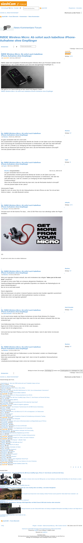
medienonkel (5, 391)
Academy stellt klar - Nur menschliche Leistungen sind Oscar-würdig (17, 430)
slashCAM (43, 8)
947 (70, 133)
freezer (3, 408)
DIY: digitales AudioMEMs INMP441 (9, 399)
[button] (82, 467)
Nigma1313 (5, 460)
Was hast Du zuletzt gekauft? (8, 451)
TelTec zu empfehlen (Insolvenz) (8, 449)
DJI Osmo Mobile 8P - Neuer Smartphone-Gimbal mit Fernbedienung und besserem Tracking (23, 416)
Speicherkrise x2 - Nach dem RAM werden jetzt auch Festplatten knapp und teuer (20, 383)
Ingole (66, 159)
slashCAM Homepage (33, 528)
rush (3, 398)
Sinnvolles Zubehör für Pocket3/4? (9, 454)
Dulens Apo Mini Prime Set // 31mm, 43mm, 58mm (13, 388)
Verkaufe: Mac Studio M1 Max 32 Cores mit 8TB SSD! (14, 425)
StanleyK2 (4, 453)
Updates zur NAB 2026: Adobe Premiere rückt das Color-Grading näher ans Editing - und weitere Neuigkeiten (28, 487)
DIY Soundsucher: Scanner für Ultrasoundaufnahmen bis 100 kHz (16, 395)
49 (70, 162)
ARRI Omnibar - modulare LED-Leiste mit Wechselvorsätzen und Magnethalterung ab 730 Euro (23, 421)
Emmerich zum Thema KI (7, 385)
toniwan (4, 457)
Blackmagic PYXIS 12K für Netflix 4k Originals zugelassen (15, 404)
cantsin (3, 410)
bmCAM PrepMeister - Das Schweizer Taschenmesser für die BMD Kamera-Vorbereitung (22, 406)
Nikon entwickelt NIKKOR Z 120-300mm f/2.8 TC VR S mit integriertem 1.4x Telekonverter (22, 411)
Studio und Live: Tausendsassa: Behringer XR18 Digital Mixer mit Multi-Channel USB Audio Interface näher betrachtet (30, 502)
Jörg (3, 448)
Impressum (24, 528)
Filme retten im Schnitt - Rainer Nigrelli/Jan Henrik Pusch (14, 458)
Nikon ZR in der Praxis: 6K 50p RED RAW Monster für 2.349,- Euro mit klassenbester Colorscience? (25, 390)
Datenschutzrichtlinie (56, 528)
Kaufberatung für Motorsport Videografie (10, 418)
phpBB (36, 530)
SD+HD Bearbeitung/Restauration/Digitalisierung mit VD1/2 (15, 432)
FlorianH (4, 419)
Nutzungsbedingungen (44, 528)
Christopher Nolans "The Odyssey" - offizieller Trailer (13, 440)
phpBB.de (45, 532)
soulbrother (4, 422)
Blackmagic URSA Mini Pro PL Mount (10, 444)
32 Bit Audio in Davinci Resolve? (8, 456)
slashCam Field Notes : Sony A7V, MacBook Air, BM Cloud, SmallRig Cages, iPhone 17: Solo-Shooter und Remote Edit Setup (32, 472)
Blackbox (67, 130)
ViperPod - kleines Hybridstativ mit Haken (11, 447)
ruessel (3, 396)
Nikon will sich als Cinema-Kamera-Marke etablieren (13, 392)
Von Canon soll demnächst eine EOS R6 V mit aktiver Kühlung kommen (18, 435)
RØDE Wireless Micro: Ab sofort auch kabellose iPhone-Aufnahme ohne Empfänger (22, 55)
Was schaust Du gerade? (7, 414)
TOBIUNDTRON (6, 431)
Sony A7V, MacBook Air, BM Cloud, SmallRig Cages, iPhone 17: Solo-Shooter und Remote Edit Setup (25, 397)
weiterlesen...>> (4, 486)
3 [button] (75, 467)
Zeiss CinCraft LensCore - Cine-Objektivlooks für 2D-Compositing (16, 428)
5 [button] (80, 467)
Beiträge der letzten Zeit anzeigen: (40, 370)
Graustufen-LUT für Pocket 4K (8, 409)
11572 (71, 205)
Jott (3, 384)
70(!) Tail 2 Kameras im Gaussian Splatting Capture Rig (14, 463)
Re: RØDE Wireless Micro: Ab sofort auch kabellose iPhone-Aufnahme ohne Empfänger (21, 134)
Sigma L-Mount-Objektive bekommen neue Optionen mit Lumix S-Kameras (19, 461)
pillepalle (67, 202)
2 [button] (73, 467)
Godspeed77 (5, 424)
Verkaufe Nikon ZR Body (7, 423)
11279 (71, 56)
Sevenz (4, 389)
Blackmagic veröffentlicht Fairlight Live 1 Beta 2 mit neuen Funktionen (17, 437)
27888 (71, 309)
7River (3, 441)
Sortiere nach (62, 370)
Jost (3, 445)
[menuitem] (11, 8)
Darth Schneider (69, 307)
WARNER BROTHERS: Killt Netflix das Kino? (12, 442)
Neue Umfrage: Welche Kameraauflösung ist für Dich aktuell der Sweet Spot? (19, 402)
